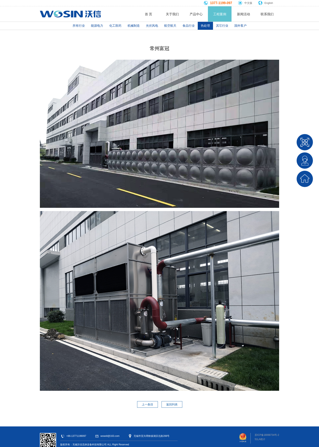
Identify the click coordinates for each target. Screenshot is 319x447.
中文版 (248, 2)
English (268, 2)
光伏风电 (152, 25)
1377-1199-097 (221, 3)
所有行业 (79, 25)
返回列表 (172, 404)
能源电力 (97, 25)
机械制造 (134, 25)
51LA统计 (260, 439)
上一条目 (147, 404)
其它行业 (222, 25)
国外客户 (240, 25)
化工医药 (115, 25)
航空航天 (170, 25)
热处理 (205, 25)
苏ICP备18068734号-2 (267, 435)
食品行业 (188, 25)
